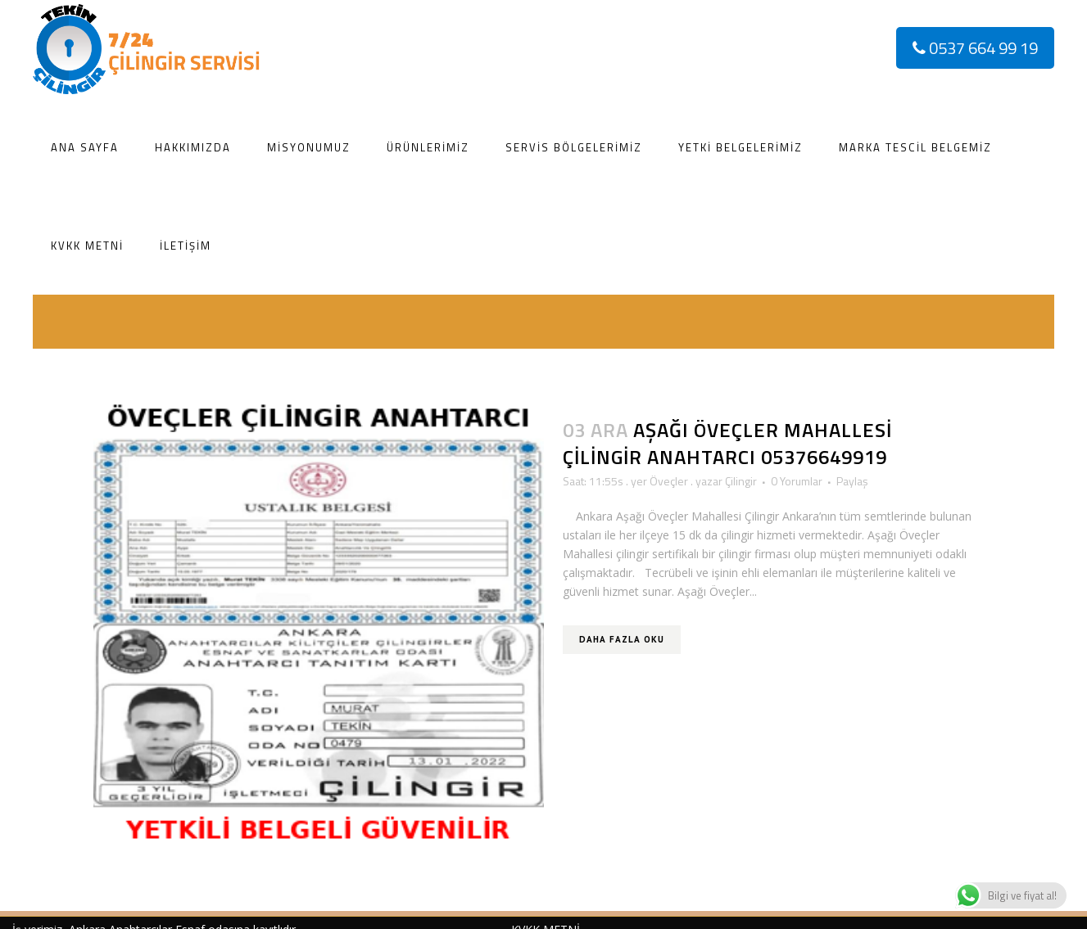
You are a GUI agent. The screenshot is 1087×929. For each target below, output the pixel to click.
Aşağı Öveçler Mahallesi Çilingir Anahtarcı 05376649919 (727, 443)
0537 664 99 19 (975, 48)
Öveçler (669, 480)
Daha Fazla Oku (621, 639)
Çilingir (741, 480)
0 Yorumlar (796, 480)
